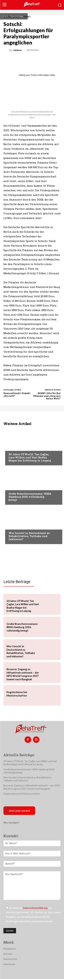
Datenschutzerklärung (35, 908)
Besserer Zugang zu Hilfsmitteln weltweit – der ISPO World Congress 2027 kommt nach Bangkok (22, 674)
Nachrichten (16, 16)
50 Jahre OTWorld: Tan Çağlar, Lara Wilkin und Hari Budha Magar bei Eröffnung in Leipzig (30, 457)
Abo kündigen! (11, 822)
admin (17, 50)
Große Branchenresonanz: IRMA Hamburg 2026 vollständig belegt (30, 496)
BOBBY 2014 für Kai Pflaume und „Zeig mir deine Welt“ (47, 396)
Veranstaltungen (19, 448)
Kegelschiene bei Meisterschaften (16, 694)
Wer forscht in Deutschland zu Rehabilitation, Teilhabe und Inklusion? (29, 536)
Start (5, 16)
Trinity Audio (37, 75)
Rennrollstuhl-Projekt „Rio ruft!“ (16, 394)
